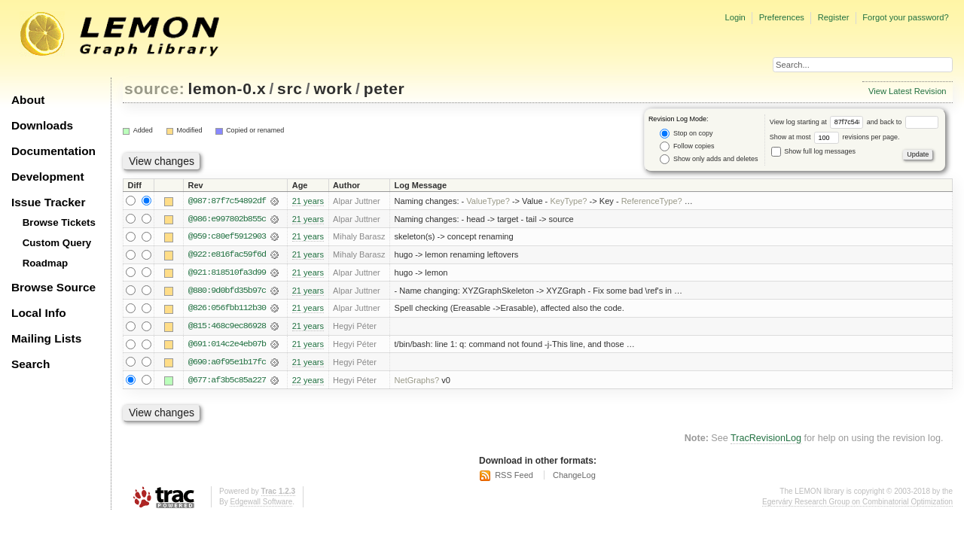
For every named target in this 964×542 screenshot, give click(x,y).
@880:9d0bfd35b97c (227, 291)
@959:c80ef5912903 (227, 237)
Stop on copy (686, 134)
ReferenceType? (651, 201)
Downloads (42, 125)
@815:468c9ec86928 (227, 327)
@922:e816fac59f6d (227, 255)
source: (154, 88)
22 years (308, 381)
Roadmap (46, 263)
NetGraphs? (417, 381)
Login (735, 17)
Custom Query (57, 242)
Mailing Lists (46, 338)
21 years (308, 201)
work (332, 88)
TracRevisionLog (766, 440)
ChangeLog (574, 477)
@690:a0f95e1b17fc (227, 364)
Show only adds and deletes (709, 159)
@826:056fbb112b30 (227, 309)
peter (384, 88)
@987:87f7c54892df (227, 201)
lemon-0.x (227, 88)
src (289, 88)
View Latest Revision (907, 91)
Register (834, 17)
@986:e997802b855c (227, 219)
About (27, 99)
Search (30, 364)
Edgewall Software (261, 503)
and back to (902, 122)
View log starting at (818, 122)
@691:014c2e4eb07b (227, 346)
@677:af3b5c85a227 (227, 382)
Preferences (781, 17)
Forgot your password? (905, 17)
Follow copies (687, 146)
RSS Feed (514, 477)
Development (47, 176)
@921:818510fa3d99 (227, 273)
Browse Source (53, 287)
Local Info (38, 312)
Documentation (53, 151)
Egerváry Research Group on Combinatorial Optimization (857, 503)
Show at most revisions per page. (835, 137)
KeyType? (568, 201)
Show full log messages (813, 151)
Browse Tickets (59, 222)
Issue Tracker (48, 202)
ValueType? (488, 201)
